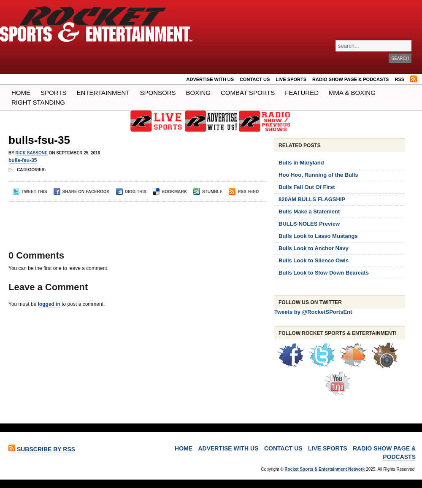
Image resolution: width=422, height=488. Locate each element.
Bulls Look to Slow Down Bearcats (324, 273)
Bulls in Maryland (301, 162)
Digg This (131, 191)
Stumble (207, 191)
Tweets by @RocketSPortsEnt (313, 312)
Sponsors (158, 92)
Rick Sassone (32, 153)
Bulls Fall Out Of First (307, 187)
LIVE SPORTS (291, 79)
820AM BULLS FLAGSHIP (312, 199)
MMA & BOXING (352, 92)
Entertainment (103, 92)
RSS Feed (244, 191)
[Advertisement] (134, 218)
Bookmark (170, 191)
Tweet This (30, 191)
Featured (302, 92)
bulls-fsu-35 (39, 140)
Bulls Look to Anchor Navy (314, 248)
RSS (399, 79)
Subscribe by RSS (46, 449)
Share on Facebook (82, 191)
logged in (49, 304)
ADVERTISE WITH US (210, 79)
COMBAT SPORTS (248, 92)
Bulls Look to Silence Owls (314, 260)
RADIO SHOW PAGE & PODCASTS (350, 79)
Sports (53, 92)
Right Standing (38, 102)
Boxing (198, 92)
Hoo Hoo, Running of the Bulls (318, 175)
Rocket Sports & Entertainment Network (324, 469)
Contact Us (255, 79)
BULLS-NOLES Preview (309, 224)
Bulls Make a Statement (309, 211)
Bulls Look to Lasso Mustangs (318, 236)
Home (20, 92)
